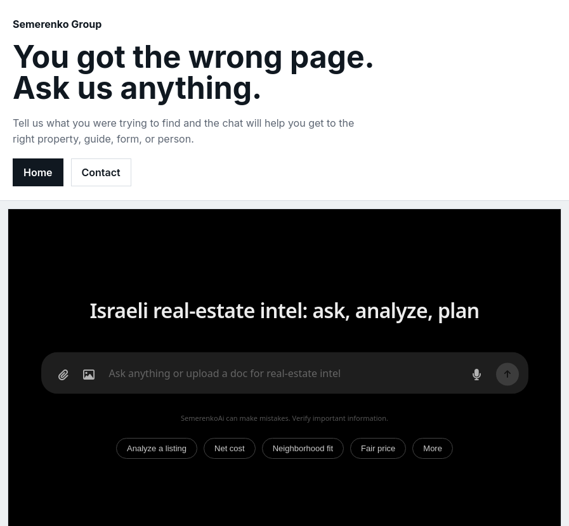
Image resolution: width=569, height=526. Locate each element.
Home (38, 172)
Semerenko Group (57, 24)
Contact (101, 172)
